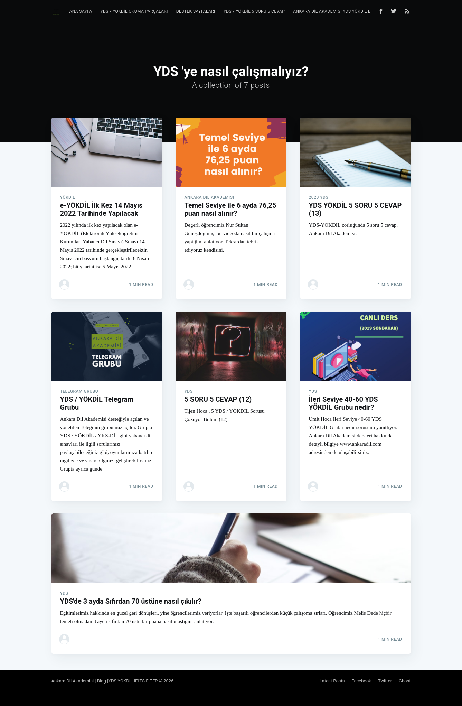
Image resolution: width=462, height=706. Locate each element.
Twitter (385, 681)
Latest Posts (332, 681)
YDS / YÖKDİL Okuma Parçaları (134, 11)
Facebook (361, 681)
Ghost (405, 681)
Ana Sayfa (80, 11)
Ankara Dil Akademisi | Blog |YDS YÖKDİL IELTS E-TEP (104, 681)
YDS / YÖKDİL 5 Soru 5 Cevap (254, 11)
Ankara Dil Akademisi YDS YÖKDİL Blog (336, 11)
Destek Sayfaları (195, 11)
